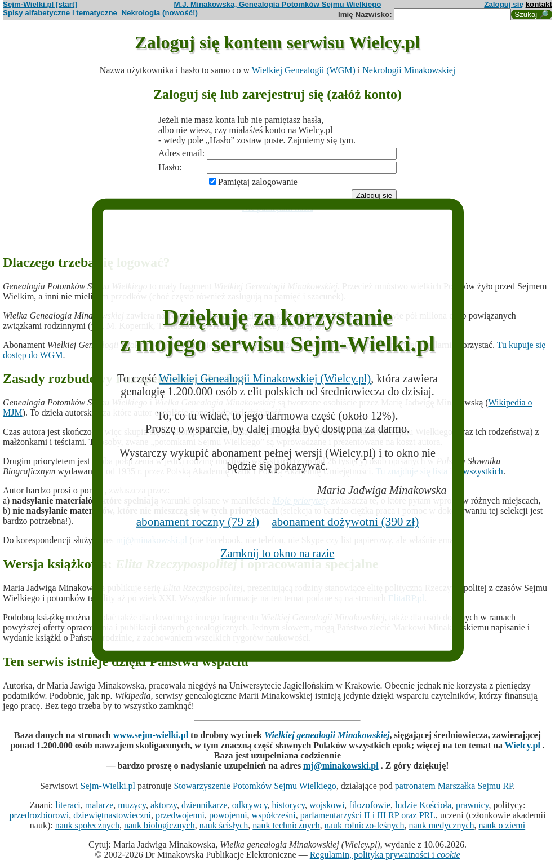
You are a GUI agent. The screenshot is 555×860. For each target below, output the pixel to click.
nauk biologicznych (159, 825)
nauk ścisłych (223, 825)
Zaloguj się (503, 4)
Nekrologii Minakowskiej (408, 70)
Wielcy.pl (522, 745)
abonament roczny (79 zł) (198, 521)
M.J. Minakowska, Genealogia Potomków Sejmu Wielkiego (277, 4)
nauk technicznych (286, 825)
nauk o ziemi (502, 825)
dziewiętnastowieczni (112, 815)
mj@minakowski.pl (341, 765)
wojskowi (326, 805)
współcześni (274, 815)
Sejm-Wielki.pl (107, 786)
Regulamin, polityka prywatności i (385, 854)
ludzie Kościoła (423, 805)
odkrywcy (250, 805)
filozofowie (369, 805)
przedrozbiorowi (39, 815)
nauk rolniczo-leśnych (365, 825)
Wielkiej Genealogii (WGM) (304, 70)
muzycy (132, 805)
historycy (288, 805)
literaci (67, 805)
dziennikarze (204, 805)
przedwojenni (180, 815)
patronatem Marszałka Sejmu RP (454, 786)
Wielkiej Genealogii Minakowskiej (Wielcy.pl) (265, 378)
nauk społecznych (87, 825)
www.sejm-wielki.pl (150, 735)
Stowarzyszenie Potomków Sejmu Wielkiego (255, 786)
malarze (99, 805)
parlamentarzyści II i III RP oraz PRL (368, 815)
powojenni (228, 815)
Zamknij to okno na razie (278, 553)
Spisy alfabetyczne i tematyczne (60, 12)
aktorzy (163, 805)
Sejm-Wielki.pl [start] (40, 4)
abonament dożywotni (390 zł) (345, 521)
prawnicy (472, 805)
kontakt (539, 4)
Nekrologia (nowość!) (159, 12)
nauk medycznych (441, 825)
